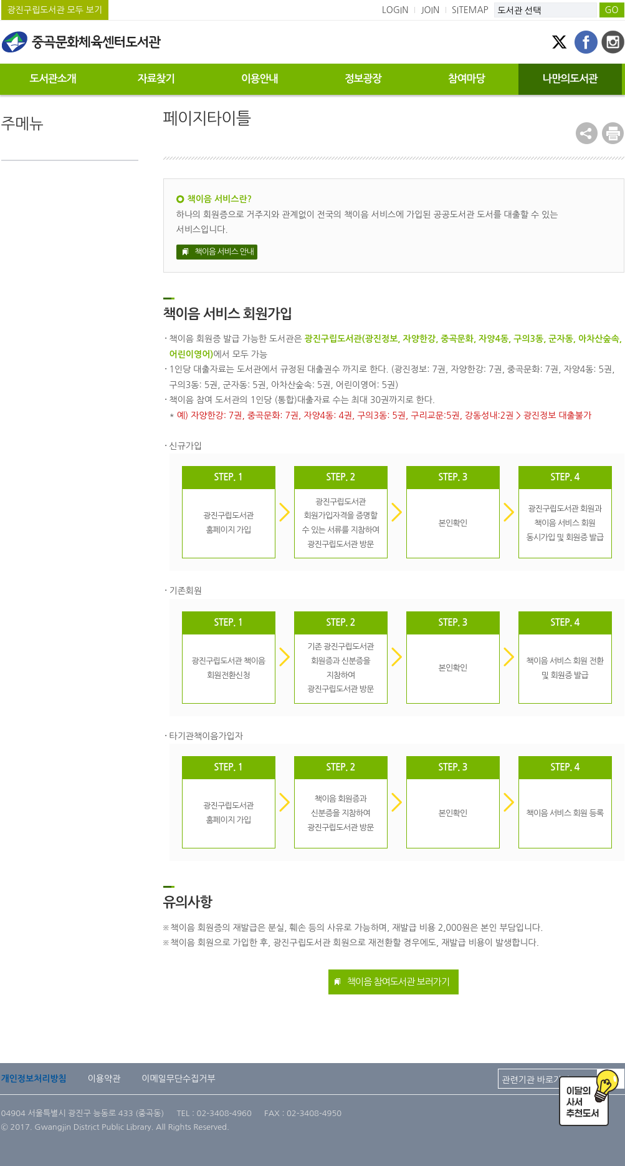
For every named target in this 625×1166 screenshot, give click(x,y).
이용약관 (104, 1078)
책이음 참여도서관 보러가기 (398, 981)
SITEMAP (470, 10)
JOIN (430, 10)
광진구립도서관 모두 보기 (55, 10)
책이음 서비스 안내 (224, 252)
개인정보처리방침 (34, 1078)
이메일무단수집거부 (178, 1078)
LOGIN (395, 10)
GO (611, 10)
